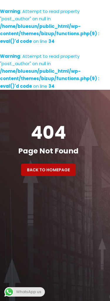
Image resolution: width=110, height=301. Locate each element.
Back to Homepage (48, 170)
